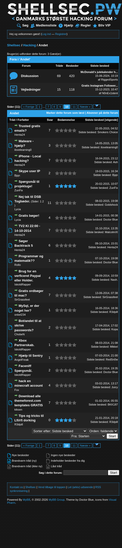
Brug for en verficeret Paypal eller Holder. (27, 275)
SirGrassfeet (22, 299)
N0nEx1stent (110, 93)
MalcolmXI (111, 232)
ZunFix (18, 190)
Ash (115, 162)
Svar (50, 119)
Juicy (115, 387)
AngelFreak (21, 359)
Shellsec (13, 45)
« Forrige (28, 106)
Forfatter (23, 119)
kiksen (18, 409)
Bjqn (17, 175)
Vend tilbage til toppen (51, 487)
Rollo (17, 264)
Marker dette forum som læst (65, 112)
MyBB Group (57, 499)
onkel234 (20, 314)
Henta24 (19, 134)
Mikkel (114, 346)
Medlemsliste (44, 25)
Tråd (12, 119)
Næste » (85, 106)
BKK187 (113, 404)
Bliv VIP (101, 25)
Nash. (114, 279)
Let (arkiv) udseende (80, 487)
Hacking (29, 45)
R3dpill (113, 311)
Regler (83, 25)
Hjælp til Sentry (31, 355)
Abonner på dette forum (102, 112)
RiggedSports (109, 79)
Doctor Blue (110, 219)
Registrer (61, 33)
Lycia (17, 209)
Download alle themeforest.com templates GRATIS (28, 400)
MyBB (26, 499)
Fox (16, 389)
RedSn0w (112, 359)
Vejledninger (30, 89)
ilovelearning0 (23, 149)
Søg (23, 25)
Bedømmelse (66, 119)
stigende (111, 119)
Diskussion (29, 76)
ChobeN (19, 334)
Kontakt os (16, 487)
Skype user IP (29, 171)
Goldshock (111, 204)
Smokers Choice (107, 132)
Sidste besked (94, 119)
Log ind (46, 33)
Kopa (114, 329)
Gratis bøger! (29, 215)
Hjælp (66, 25)
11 (74, 106)
